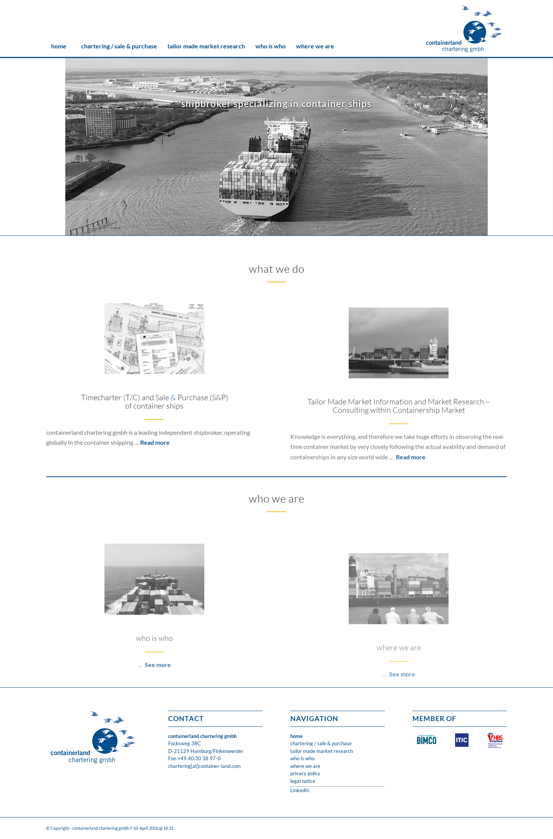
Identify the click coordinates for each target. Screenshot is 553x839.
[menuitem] (58, 46)
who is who (302, 758)
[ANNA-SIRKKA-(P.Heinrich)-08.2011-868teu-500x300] (399, 393)
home (296, 736)
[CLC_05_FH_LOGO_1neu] (464, 29)
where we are (305, 766)
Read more (155, 469)
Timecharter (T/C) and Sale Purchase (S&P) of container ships (154, 429)
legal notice (302, 781)
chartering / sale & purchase (321, 743)
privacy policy (305, 773)
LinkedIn (299, 790)
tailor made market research (321, 751)
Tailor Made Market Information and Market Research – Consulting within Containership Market (399, 457)
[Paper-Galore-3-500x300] (154, 365)
